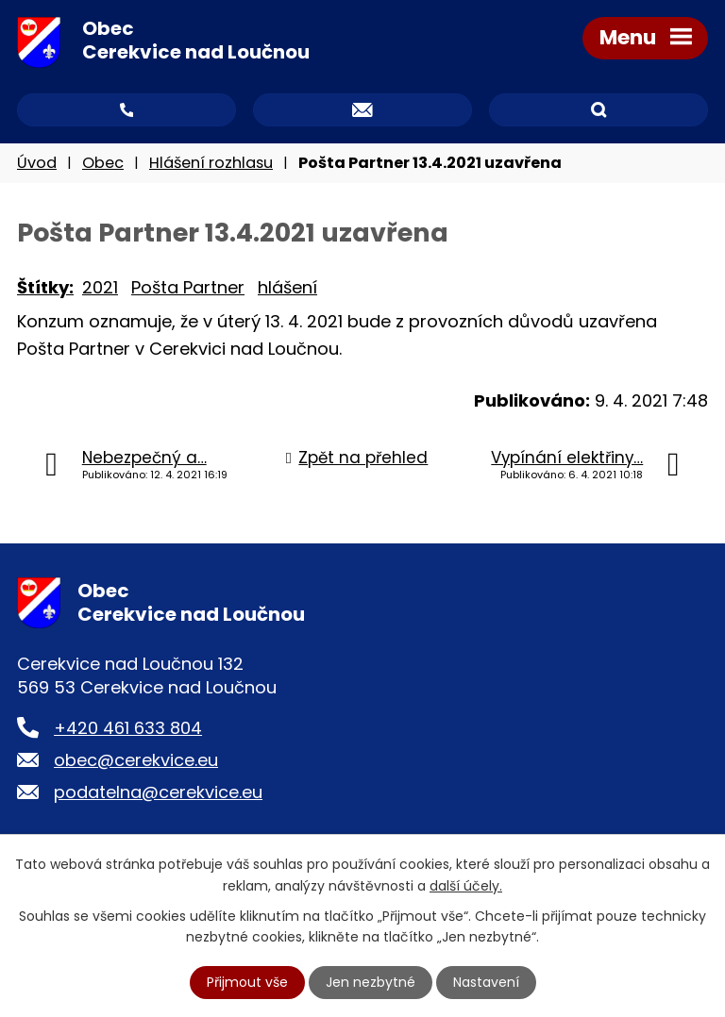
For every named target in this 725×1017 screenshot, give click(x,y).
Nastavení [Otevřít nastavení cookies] (486, 982)
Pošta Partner (187, 287)
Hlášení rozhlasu (211, 163)
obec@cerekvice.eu (136, 760)
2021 (100, 287)
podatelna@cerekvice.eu (158, 792)
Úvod (37, 163)
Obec (103, 163)
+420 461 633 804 (128, 728)
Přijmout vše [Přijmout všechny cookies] (247, 982)
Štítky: (45, 287)
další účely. (466, 884)
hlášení (287, 287)
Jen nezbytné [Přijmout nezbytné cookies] (370, 982)
